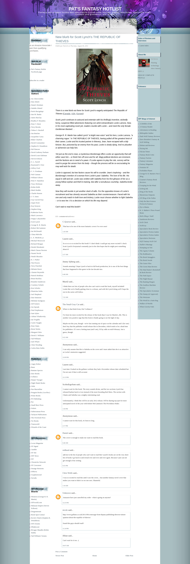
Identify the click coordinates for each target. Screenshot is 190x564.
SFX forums (35, 524)
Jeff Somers (35, 304)
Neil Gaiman (35, 174)
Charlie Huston (36, 193)
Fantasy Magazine (146, 164)
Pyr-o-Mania (144, 207)
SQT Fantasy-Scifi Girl (148, 241)
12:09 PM (66, 357)
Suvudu (34, 478)
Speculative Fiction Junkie (149, 232)
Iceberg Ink (144, 189)
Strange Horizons (37, 468)
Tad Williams (36, 339)
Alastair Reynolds (37, 272)
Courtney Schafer (37, 285)
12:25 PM (66, 503)
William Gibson (37, 177)
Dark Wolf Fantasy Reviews (150, 136)
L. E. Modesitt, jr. (37, 238)
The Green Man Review (148, 267)
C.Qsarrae (67, 222)
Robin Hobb (35, 187)
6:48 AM (65, 274)
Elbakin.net (35, 527)
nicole (65, 510)
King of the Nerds (146, 192)
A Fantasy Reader (146, 127)
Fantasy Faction (145, 158)
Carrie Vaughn (36, 323)
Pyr (32, 402)
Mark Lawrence (37, 215)
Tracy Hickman (36, 184)
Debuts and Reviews (147, 145)
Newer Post (60, 556)
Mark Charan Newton (39, 250)
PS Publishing (36, 399)
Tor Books (35, 421)
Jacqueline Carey (37, 137)
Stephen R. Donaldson (39, 146)
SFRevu (34, 471)
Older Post (129, 556)
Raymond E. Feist (37, 165)
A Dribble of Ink (146, 124)
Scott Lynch (35, 222)
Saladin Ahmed (36, 108)
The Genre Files (145, 263)
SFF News (35, 456)
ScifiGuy (143, 225)
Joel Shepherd (36, 294)
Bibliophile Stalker (147, 133)
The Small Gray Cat (71, 304)
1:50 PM (65, 409)
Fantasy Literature (146, 161)
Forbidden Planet (146, 171)
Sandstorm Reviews (147, 219)
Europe (79, 114)
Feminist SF (144, 167)
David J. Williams (37, 335)
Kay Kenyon (35, 206)
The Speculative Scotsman (149, 291)
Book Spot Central (38, 515)
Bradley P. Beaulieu (38, 121)
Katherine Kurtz (37, 212)
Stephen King (36, 209)
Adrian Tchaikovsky (38, 316)
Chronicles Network (38, 462)
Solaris (33, 408)
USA (73, 114)
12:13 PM (66, 377)
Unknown (67, 493)
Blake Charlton (36, 140)
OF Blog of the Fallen (148, 198)
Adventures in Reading (148, 130)
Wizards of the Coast (38, 427)
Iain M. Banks (36, 114)
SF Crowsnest (36, 465)
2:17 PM (65, 426)
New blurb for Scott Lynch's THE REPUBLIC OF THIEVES (88, 39)
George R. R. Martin (38, 225)
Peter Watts (35, 326)
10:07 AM (66, 545)
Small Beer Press (37, 405)
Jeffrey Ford (35, 168)
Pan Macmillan (36, 389)
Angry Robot (36, 364)
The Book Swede (146, 260)
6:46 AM (65, 443)
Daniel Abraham (37, 105)
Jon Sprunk (35, 307)
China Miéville (36, 234)
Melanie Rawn (36, 269)
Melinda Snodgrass (38, 301)
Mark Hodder (36, 190)
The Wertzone (145, 297)
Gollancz (34, 377)
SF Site (33, 453)
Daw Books (35, 374)
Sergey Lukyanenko (38, 219)
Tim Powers (35, 263)
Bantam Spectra (37, 370)
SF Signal (34, 446)
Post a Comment (61, 552)
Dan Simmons (36, 297)
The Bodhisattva (146, 254)
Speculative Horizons (147, 238)
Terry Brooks (36, 127)
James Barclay (36, 118)
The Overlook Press (38, 418)
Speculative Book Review (149, 229)
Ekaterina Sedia (37, 291)
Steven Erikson (36, 159)
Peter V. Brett (36, 124)
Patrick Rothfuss (37, 275)
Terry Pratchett (36, 266)
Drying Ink (144, 148)
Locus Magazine (37, 443)
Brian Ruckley (36, 278)
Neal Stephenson (37, 310)
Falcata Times (145, 152)
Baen (33, 367)
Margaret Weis (36, 332)
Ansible (34, 449)
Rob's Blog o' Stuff (147, 216)
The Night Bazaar (146, 279)
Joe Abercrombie (37, 99)
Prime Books (36, 396)
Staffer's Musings (146, 244)
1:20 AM (65, 231)
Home (94, 556)
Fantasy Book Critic (147, 155)
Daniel (65, 433)
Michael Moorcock (38, 241)
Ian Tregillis (35, 320)
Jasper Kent (35, 203)
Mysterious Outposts (147, 195)
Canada (66, 114)
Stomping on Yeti (146, 248)
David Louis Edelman (39, 155)
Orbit (33, 386)
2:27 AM (65, 254)
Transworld (35, 424)
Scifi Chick (144, 222)
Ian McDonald (36, 231)
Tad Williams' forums (39, 536)
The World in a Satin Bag (149, 300)
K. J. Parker (35, 260)
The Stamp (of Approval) (149, 294)
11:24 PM (66, 528)
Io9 (32, 459)
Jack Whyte (35, 342)
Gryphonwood (36, 475)
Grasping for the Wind (148, 185)
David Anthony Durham (40, 152)
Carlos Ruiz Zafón (37, 348)
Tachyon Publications (39, 414)
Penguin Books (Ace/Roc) (40, 392)
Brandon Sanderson (38, 282)
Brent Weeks (35, 329)
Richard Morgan (37, 244)
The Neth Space (145, 276)
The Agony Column (147, 251)
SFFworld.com (36, 502)
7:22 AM (65, 297)
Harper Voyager (37, 380)
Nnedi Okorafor (37, 256)
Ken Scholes (35, 288)
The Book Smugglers (147, 257)
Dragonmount (36, 511)
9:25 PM (65, 465)
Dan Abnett (35, 102)
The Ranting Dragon (147, 282)
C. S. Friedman (36, 171)
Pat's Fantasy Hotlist (95, 8)
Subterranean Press (38, 411)
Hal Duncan (35, 149)
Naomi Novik (36, 253)
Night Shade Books (38, 383)
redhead (66, 450)
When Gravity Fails (147, 307)
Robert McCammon (38, 228)
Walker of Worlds (146, 303)
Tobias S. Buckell (37, 130)
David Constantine (38, 143)
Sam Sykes (35, 313)
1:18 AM (65, 485)
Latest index (144, 46)
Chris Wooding (36, 345)
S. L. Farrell (35, 162)
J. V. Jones (35, 196)
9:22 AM (65, 337)
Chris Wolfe (68, 473)
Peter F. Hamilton (37, 181)
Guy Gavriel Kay (37, 200)
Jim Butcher (35, 133)
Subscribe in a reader (36, 80)
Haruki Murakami (37, 247)
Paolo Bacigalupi (37, 111)
